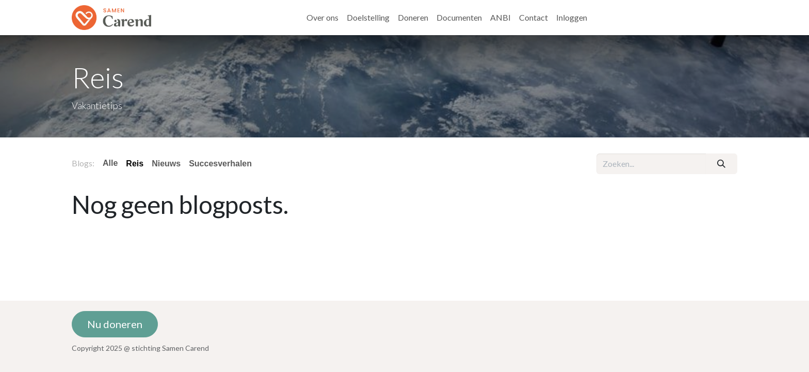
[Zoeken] (721, 163)
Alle (110, 163)
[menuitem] (322, 17)
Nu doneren (114, 324)
